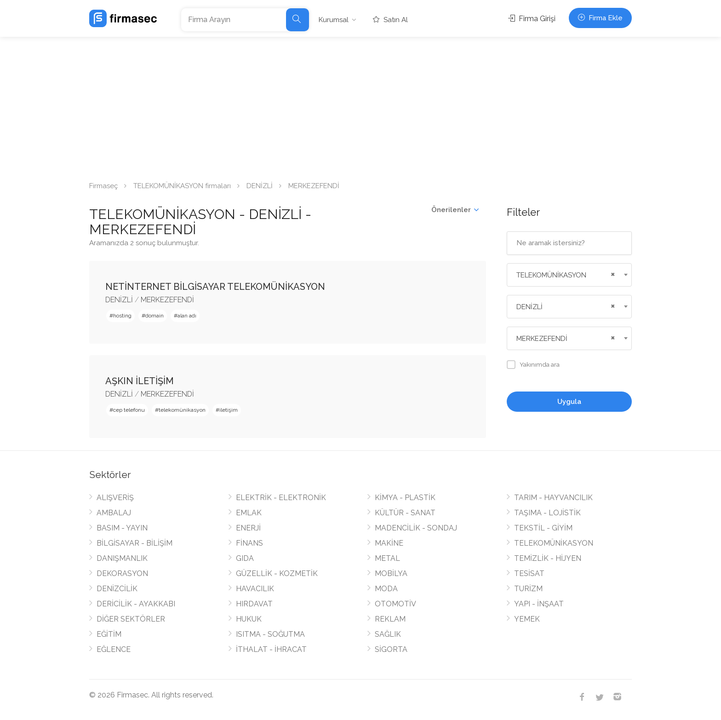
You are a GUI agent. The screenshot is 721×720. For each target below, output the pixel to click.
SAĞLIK (388, 634)
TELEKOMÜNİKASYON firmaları (182, 186)
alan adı (186, 315)
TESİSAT (529, 573)
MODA (386, 588)
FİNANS (249, 543)
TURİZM (528, 588)
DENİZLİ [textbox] (529, 307)
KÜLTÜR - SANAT (405, 512)
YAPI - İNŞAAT (539, 603)
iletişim (228, 410)
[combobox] (569, 275)
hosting (122, 315)
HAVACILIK (255, 588)
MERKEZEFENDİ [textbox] (541, 338)
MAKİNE (389, 543)
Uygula (569, 401)
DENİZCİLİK (117, 588)
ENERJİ (248, 528)
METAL (387, 558)
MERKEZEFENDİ (167, 299)
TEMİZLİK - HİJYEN (547, 558)
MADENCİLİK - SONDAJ (416, 528)
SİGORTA (391, 649)
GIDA (245, 558)
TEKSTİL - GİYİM (543, 528)
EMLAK (249, 512)
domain (154, 315)
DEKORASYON (122, 573)
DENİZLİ (259, 186)
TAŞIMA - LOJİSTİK (547, 512)
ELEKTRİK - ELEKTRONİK (281, 497)
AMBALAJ (114, 512)
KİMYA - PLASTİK (405, 497)
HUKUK (249, 619)
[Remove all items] (611, 273)
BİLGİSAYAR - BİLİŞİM (134, 543)
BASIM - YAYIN (122, 528)
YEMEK (527, 619)
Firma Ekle (600, 18)
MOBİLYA (391, 573)
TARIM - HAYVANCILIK (553, 497)
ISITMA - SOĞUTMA (270, 634)
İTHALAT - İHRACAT (271, 649)
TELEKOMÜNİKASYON (553, 543)
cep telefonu (129, 410)
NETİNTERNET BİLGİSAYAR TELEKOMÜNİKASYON (215, 286)
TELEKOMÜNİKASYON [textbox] (551, 275)
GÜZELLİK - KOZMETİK (277, 573)
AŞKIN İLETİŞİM (139, 380)
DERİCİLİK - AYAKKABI (136, 603)
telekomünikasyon (182, 410)
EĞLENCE (114, 649)
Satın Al (390, 20)
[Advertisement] (360, 105)
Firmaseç (103, 186)
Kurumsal (334, 20)
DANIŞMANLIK (122, 558)
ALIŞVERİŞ (115, 497)
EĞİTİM (109, 634)
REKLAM (390, 619)
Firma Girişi (531, 18)
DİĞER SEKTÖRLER (131, 619)
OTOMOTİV (395, 603)
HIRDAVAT (254, 603)
